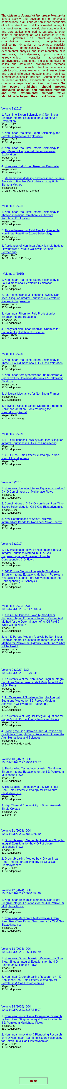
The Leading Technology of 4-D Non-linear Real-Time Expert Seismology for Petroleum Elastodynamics (29, 790)
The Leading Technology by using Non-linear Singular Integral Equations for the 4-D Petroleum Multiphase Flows (32, 771)
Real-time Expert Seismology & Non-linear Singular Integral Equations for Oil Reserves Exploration (29, 118)
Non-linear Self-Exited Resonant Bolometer (32, 166)
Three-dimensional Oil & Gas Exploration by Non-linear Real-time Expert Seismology (30, 232)
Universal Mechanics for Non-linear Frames (32, 393)
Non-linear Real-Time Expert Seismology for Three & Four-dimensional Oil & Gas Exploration (32, 361)
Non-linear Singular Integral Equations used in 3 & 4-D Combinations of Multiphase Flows (33, 490)
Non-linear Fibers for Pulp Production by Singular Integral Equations (28, 315)
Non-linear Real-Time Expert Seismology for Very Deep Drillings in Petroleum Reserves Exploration (30, 151)
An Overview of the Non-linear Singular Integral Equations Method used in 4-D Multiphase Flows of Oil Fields (32, 682)
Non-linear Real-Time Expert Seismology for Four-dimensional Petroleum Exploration (30, 281)
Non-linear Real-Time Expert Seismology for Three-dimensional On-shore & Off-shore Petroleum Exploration (30, 215)
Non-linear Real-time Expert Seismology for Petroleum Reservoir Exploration (30, 134)
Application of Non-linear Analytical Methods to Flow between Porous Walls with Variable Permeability (32, 249)
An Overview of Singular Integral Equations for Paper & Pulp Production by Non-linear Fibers (32, 718)
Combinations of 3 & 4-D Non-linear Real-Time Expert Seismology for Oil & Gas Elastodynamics (32, 505)
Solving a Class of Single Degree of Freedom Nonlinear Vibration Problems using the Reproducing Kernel (31, 409)
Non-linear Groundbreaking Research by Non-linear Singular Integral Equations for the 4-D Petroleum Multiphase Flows (32, 961)
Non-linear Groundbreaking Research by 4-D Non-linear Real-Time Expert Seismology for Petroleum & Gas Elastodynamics (31, 980)
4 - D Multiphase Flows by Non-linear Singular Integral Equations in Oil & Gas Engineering (32, 441)
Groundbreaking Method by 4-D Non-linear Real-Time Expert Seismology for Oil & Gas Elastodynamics (30, 862)
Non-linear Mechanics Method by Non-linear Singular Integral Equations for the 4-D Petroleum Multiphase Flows (32, 903)
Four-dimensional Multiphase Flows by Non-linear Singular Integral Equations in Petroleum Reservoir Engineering (30, 298)
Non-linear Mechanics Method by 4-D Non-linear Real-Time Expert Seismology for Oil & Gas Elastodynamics (32, 921)
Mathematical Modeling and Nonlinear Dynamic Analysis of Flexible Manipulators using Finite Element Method (32, 181)
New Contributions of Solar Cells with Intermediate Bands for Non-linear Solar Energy (31, 520)
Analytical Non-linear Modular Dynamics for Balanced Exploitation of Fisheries (30, 330)
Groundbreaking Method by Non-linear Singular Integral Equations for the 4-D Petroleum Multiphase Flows (32, 843)
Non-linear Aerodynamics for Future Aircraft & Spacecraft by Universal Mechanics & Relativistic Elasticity (32, 378)
